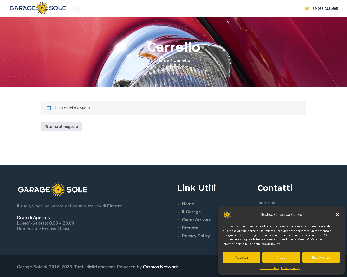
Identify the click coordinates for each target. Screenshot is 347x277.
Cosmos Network (160, 267)
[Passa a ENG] (209, 8)
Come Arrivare (196, 220)
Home (163, 60)
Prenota (190, 228)
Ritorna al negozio (62, 126)
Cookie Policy (269, 268)
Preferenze (321, 257)
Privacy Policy (290, 268)
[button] (337, 214)
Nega (281, 257)
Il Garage (191, 212)
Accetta (241, 257)
